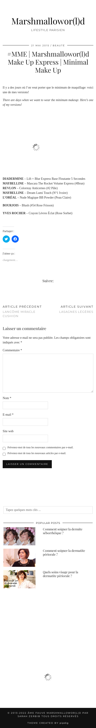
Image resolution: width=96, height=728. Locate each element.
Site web (8, 431)
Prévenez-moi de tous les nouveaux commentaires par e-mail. (40, 447)
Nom (7, 398)
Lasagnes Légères (76, 309)
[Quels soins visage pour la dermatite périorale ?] (19, 579)
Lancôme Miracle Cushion (25, 311)
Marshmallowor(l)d (48, 21)
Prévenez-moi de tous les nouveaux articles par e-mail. (37, 453)
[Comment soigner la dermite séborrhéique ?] (19, 536)
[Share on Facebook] (4, 295)
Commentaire (12, 350)
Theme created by (48, 723)
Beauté (59, 45)
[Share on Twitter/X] (6, 295)
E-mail (8, 414)
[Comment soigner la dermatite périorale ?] (19, 558)
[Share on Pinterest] (8, 295)
